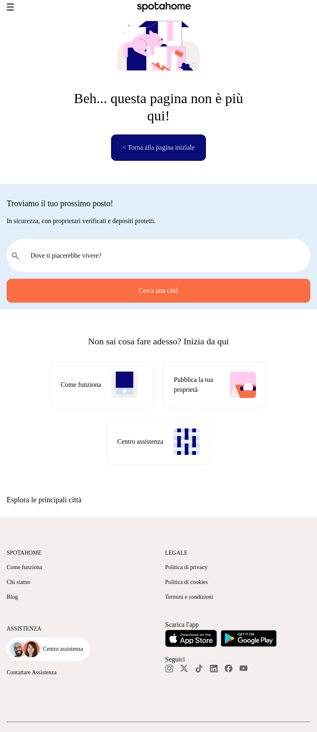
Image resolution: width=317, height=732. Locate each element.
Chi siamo (18, 582)
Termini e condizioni (189, 597)
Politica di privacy (186, 567)
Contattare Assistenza (32, 672)
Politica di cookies (186, 582)
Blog (12, 597)
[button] (158, 499)
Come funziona (24, 567)
